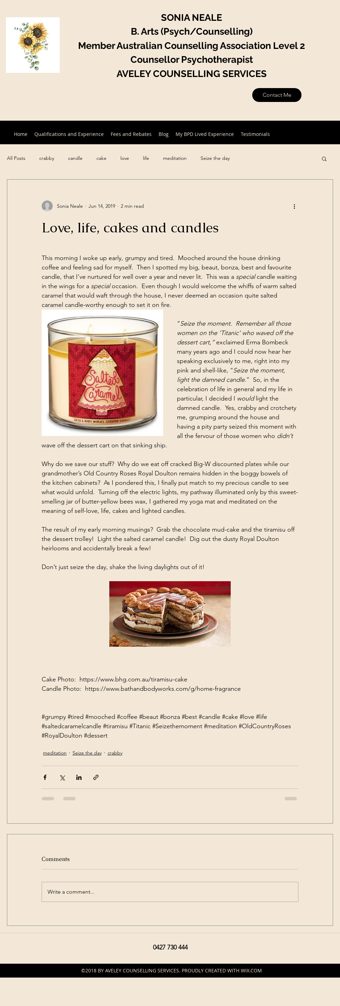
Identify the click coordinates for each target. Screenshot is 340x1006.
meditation (175, 158)
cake (101, 158)
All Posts (16, 158)
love (124, 158)
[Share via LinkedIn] (79, 777)
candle (75, 158)
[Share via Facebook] (45, 777)
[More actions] (294, 206)
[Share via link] (96, 777)
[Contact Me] (276, 95)
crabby (46, 158)
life (146, 158)
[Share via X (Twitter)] (62, 777)
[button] (324, 158)
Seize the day (215, 158)
